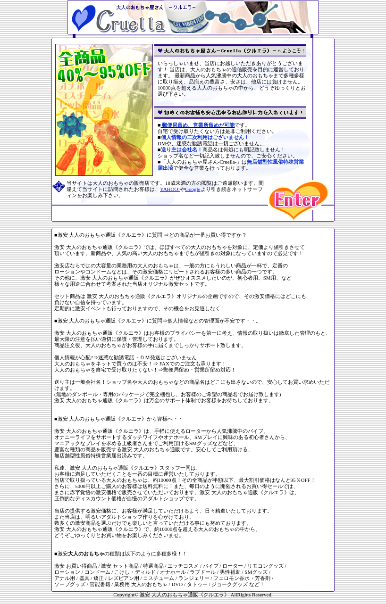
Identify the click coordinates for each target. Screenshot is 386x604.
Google (192, 189)
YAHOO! (170, 189)
